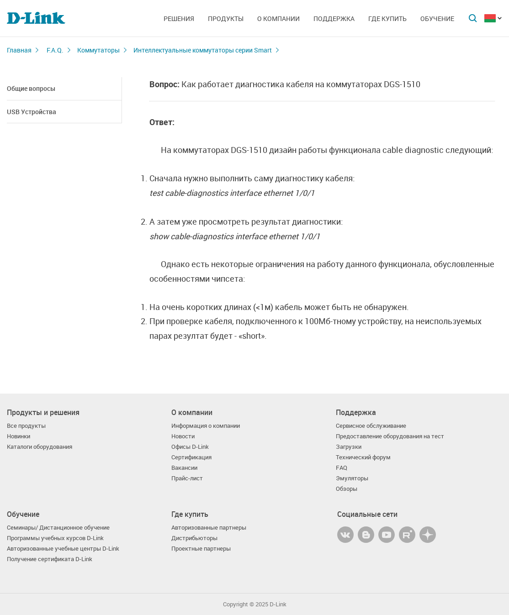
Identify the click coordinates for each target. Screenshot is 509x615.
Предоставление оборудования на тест (390, 436)
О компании (278, 18)
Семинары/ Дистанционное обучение (58, 527)
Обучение (437, 18)
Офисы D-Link (190, 447)
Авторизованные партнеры (208, 527)
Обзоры (346, 489)
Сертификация (191, 457)
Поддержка (334, 18)
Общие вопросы (31, 88)
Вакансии (184, 468)
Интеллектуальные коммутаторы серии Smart (202, 50)
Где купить (387, 18)
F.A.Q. (55, 50)
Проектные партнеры (201, 548)
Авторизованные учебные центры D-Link (63, 548)
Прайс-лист (187, 478)
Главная (19, 50)
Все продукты (26, 426)
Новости (183, 436)
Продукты (226, 18)
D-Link (278, 604)
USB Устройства (31, 111)
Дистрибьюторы (194, 538)
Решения (179, 18)
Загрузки (348, 447)
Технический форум (363, 457)
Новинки (18, 436)
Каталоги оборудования (39, 447)
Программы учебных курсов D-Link (55, 538)
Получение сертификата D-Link (49, 559)
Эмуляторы (352, 478)
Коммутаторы (98, 50)
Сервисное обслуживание (371, 426)
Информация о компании (205, 426)
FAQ (341, 468)
